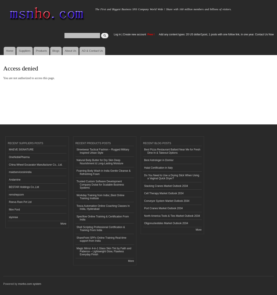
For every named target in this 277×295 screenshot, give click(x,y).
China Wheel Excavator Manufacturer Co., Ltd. (36, 164)
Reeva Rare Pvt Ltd (20, 202)
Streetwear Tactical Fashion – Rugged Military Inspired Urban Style (103, 151)
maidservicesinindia (20, 172)
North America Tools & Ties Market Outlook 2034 (172, 215)
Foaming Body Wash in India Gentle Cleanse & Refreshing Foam (104, 172)
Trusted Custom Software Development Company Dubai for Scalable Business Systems (100, 184)
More (63, 223)
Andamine (15, 179)
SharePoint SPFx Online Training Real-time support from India (101, 239)
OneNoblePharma (19, 157)
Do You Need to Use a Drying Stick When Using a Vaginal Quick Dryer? (171, 177)
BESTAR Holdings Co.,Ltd (24, 187)
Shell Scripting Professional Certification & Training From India (101, 229)
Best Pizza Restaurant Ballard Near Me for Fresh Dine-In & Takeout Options (172, 151)
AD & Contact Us (92, 50)
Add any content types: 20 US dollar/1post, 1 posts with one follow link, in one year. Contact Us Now (216, 34)
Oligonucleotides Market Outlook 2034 (166, 223)
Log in (117, 34)
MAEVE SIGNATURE (21, 149)
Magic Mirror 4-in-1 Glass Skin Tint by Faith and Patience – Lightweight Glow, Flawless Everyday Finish (104, 251)
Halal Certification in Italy (158, 167)
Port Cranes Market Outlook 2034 (163, 208)
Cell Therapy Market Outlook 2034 (164, 193)
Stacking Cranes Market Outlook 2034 (166, 185)
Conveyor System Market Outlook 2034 (166, 200)
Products (41, 50)
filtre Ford (14, 209)
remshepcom (16, 194)
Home (9, 50)
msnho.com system (29, 283)
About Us (70, 50)
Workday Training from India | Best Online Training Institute (100, 197)
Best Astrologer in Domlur (159, 160)
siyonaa (13, 217)
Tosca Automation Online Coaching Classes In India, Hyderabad (103, 207)
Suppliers (25, 50)
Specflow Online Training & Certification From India (103, 218)
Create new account (135, 34)
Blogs (56, 50)
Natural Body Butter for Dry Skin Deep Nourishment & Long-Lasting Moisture (100, 162)
